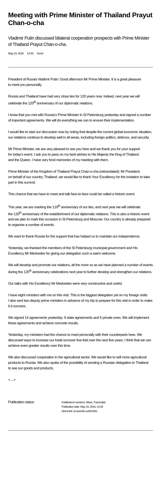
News (89, 402)
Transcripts (99, 402)
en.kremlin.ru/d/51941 (85, 411)
